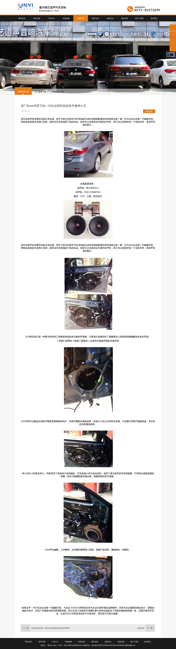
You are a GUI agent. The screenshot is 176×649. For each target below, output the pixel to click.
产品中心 (51, 18)
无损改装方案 (23, 92)
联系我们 (154, 18)
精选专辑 (124, 18)
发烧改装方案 (58, 92)
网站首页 (22, 18)
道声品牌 (36, 18)
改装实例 (80, 18)
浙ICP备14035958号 (117, 645)
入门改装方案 (40, 92)
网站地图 (128, 645)
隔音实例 (95, 18)
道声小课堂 (139, 18)
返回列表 (149, 111)
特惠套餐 (66, 18)
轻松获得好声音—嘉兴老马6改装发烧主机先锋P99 (51, 628)
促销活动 (110, 18)
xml (133, 645)
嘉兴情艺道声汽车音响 (100, 645)
